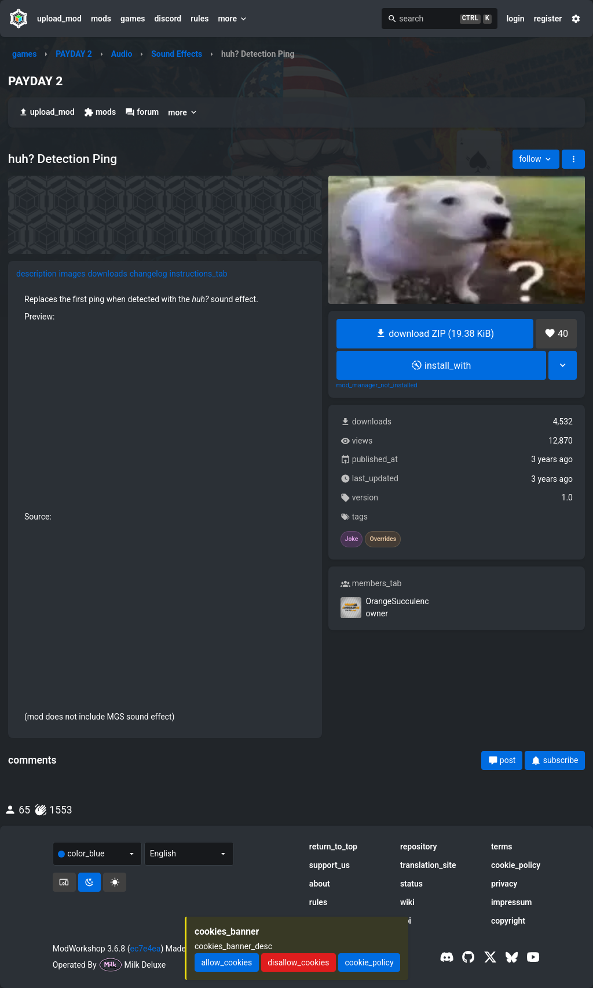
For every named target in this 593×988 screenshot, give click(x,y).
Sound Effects (176, 54)
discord (167, 18)
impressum (511, 902)
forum (142, 112)
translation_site (428, 865)
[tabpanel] (165, 507)
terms (502, 846)
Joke (351, 539)
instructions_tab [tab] (199, 273)
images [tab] (72, 273)
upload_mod (59, 18)
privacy (504, 883)
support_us (329, 865)
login (516, 18)
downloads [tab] (107, 273)
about (319, 883)
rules (199, 18)
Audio (122, 54)
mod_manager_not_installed (377, 385)
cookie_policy (515, 865)
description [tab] (36, 273)
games (132, 18)
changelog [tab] (148, 273)
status (411, 883)
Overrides (382, 539)
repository (418, 846)
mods (101, 18)
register (548, 18)
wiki (407, 902)
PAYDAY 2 (74, 54)
